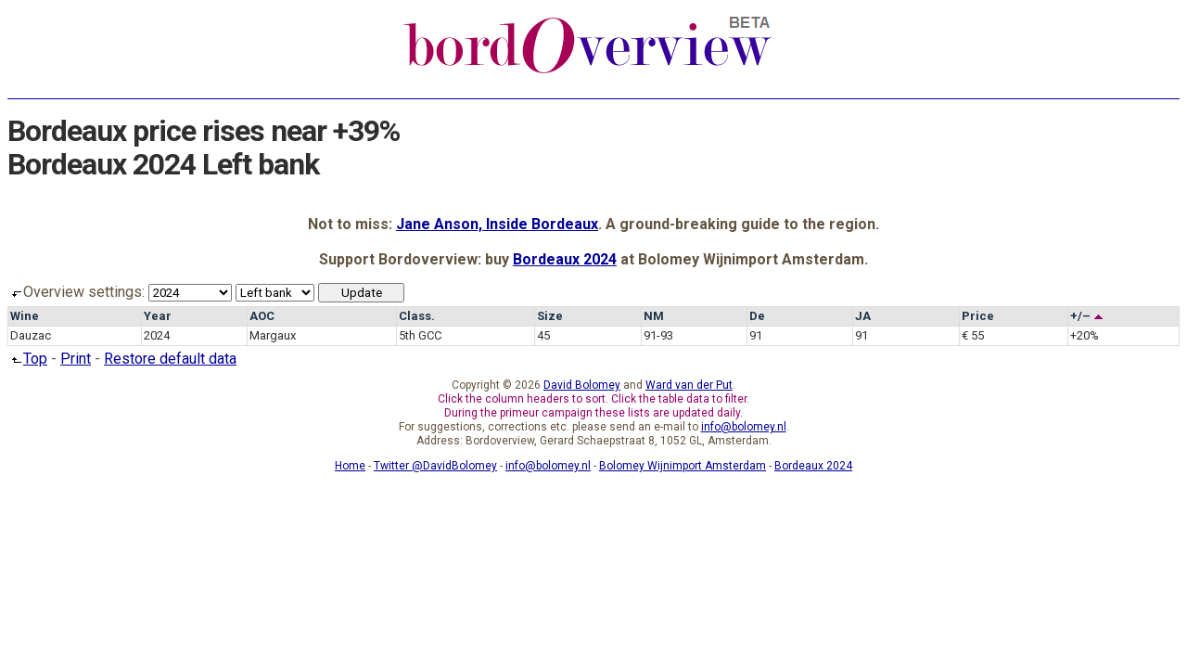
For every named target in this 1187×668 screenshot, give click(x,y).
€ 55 (973, 335)
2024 (157, 335)
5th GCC (420, 335)
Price (978, 316)
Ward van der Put (689, 385)
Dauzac (30, 335)
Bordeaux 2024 (565, 259)
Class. (417, 316)
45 (543, 335)
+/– (1087, 316)
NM (654, 316)
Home (350, 465)
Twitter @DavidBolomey (435, 465)
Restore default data (170, 358)
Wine (24, 316)
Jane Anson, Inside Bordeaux (497, 224)
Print (75, 358)
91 (755, 335)
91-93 (658, 335)
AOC (261, 316)
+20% (1084, 335)
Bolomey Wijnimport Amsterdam (682, 465)
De (757, 316)
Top (27, 358)
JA (863, 316)
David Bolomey (581, 385)
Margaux (272, 335)
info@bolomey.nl (743, 426)
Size (550, 316)
